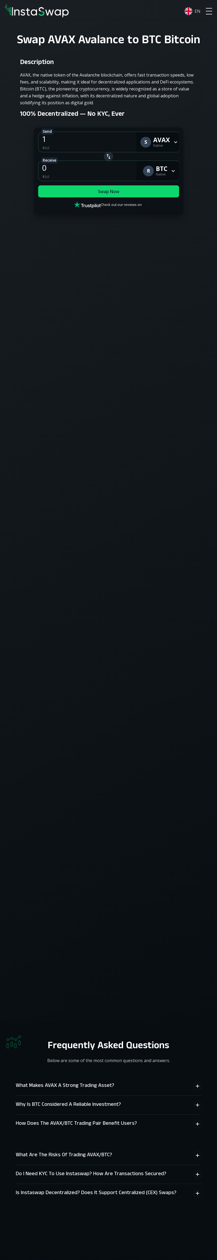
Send (47, 131)
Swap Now (108, 192)
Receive (49, 160)
